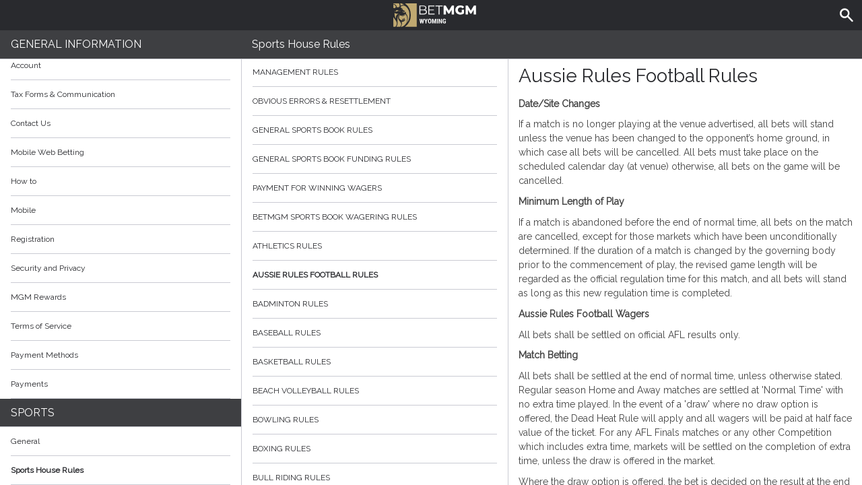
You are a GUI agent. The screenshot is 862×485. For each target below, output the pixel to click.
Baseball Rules (375, 332)
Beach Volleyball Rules (375, 390)
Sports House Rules (47, 470)
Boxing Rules (375, 448)
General (25, 441)
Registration (33, 239)
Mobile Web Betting (47, 152)
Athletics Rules (375, 246)
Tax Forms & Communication (120, 94)
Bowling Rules (375, 419)
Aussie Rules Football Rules (375, 275)
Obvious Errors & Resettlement (375, 101)
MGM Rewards (38, 297)
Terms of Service (120, 326)
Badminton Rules (375, 304)
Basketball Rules (375, 361)
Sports (33, 412)
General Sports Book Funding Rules (375, 159)
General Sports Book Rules (375, 130)
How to (120, 181)
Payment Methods (120, 355)
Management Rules (375, 72)
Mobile (23, 210)
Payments (120, 384)
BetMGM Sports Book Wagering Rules (375, 217)
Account (120, 65)
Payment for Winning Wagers (375, 188)
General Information (76, 44)
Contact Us (31, 123)
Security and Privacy (48, 268)
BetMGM (434, 13)
